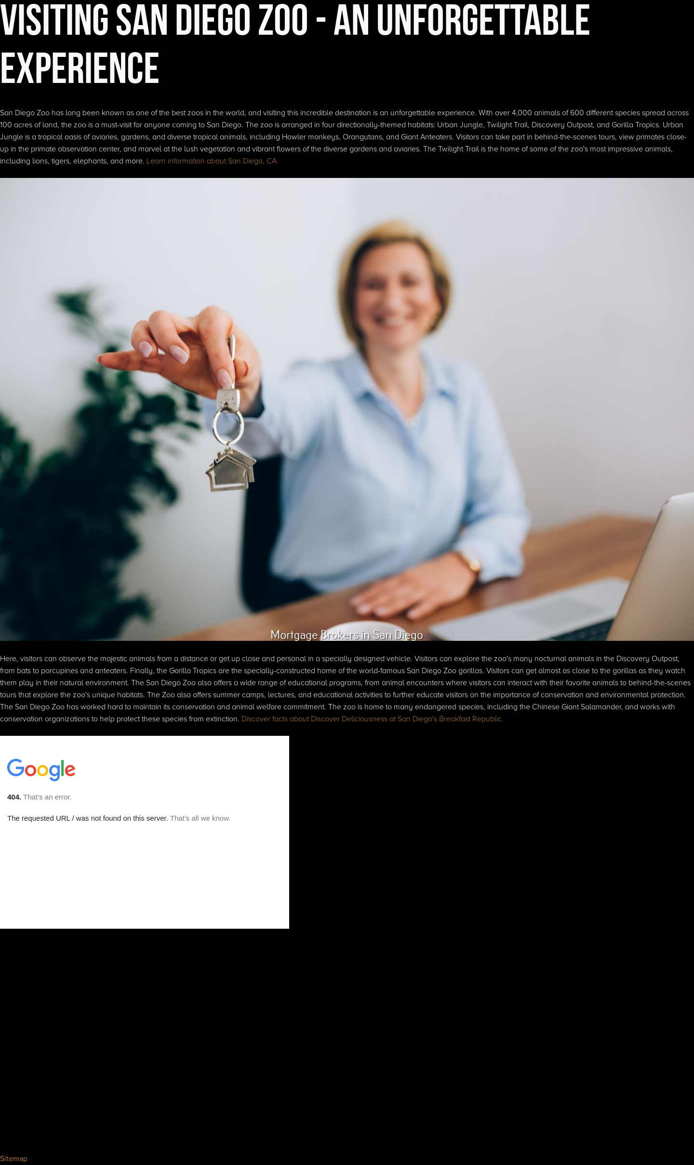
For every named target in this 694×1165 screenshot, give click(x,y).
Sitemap (13, 1159)
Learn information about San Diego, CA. (213, 161)
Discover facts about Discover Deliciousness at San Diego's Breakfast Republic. (372, 719)
